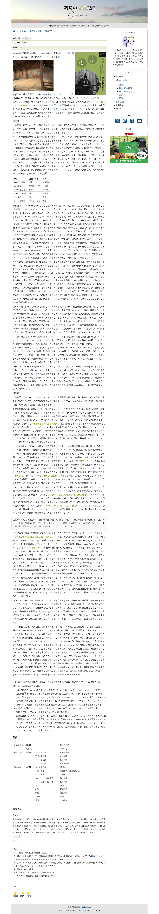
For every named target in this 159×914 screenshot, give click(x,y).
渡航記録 (120, 105)
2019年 (46, 397)
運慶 (24, 856)
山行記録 (120, 102)
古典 (121, 98)
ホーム (17, 31)
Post (14, 886)
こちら (19, 840)
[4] (32, 497)
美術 (121, 95)
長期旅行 (58, 109)
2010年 (38, 397)
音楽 (121, 85)
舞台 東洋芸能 (29, 31)
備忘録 (119, 108)
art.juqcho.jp (123, 80)
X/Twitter (80, 911)
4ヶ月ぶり (79, 109)
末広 (31, 370)
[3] (75, 430)
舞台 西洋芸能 (125, 91)
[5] (46, 540)
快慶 (94, 856)
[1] (46, 173)
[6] (25, 693)
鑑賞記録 (120, 76)
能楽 (39, 31)
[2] (20, 227)
